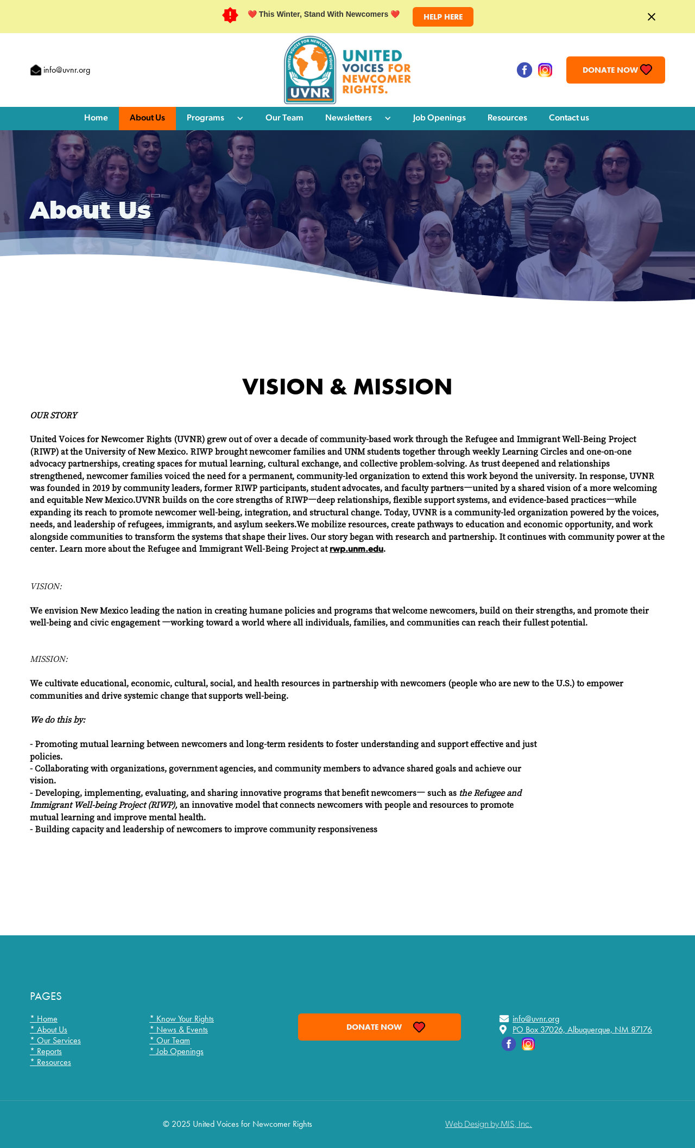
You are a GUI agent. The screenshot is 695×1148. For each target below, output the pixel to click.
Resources (507, 118)
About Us (147, 118)
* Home (44, 1018)
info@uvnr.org (66, 69)
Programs (205, 118)
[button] (215, 118)
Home (96, 118)
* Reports (46, 1051)
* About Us (48, 1029)
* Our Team (169, 1040)
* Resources (50, 1062)
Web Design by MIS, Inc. (488, 1124)
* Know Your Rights (181, 1018)
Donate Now (610, 70)
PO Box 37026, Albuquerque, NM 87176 (582, 1029)
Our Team (285, 118)
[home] (347, 70)
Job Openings (439, 118)
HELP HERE (443, 16)
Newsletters (348, 118)
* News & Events (178, 1029)
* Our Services (55, 1040)
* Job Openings (176, 1051)
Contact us (569, 118)
